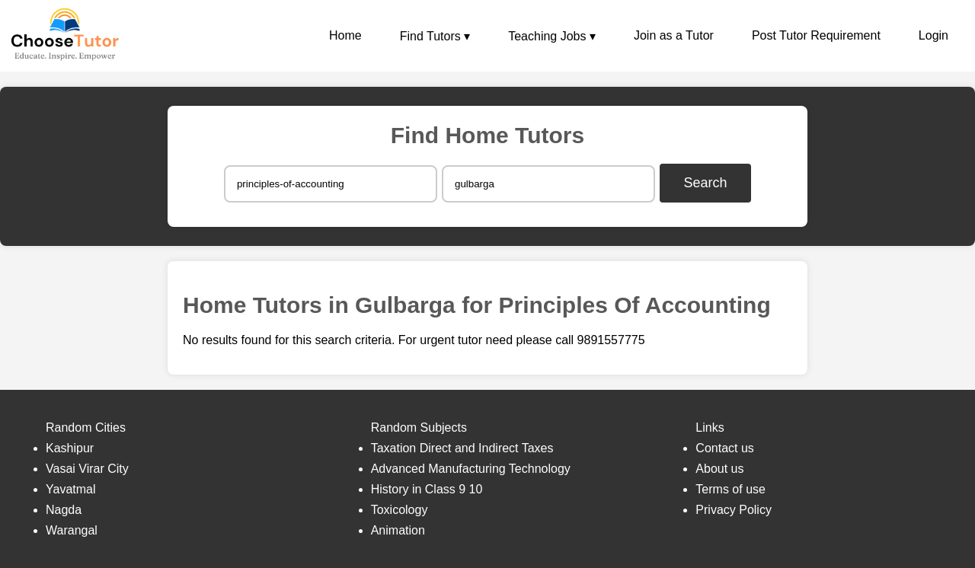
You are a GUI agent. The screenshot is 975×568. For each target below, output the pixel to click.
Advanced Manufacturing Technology (471, 468)
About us (719, 468)
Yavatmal (71, 489)
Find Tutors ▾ (435, 36)
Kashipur (70, 448)
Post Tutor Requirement (816, 35)
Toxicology (399, 509)
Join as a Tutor (674, 35)
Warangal (72, 530)
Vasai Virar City (87, 468)
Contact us (724, 448)
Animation (398, 530)
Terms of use (730, 489)
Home (345, 35)
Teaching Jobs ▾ (552, 36)
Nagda (64, 509)
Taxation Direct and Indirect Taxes (462, 448)
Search (705, 182)
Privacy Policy (733, 509)
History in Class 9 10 (427, 489)
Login (933, 35)
